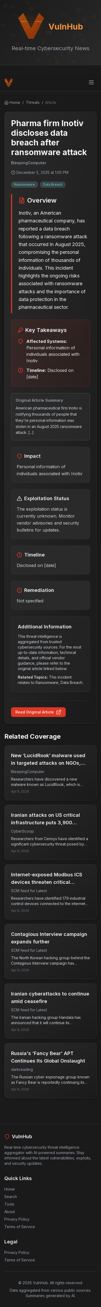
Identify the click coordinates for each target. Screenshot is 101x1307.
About (9, 1211)
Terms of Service (19, 1226)
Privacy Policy (16, 1219)
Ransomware (24, 184)
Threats (33, 102)
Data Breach (52, 184)
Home (9, 1189)
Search (10, 1196)
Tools (9, 1204)
